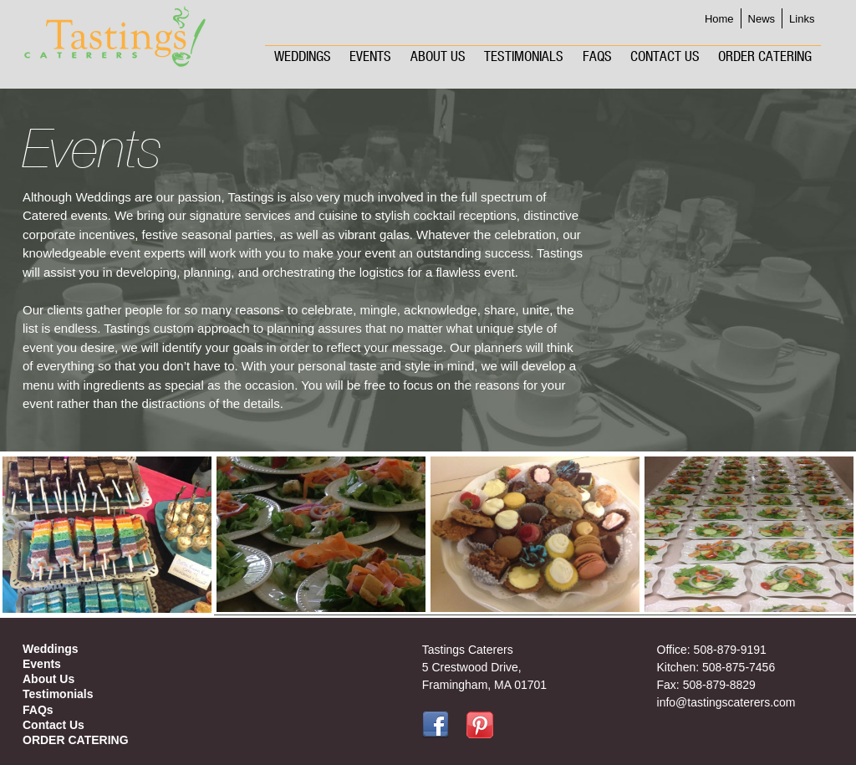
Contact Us (665, 56)
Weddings (302, 56)
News (762, 19)
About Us (438, 56)
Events (370, 56)
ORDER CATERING (765, 56)
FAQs (597, 56)
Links (801, 19)
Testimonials (523, 56)
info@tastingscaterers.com (726, 702)
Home (719, 19)
